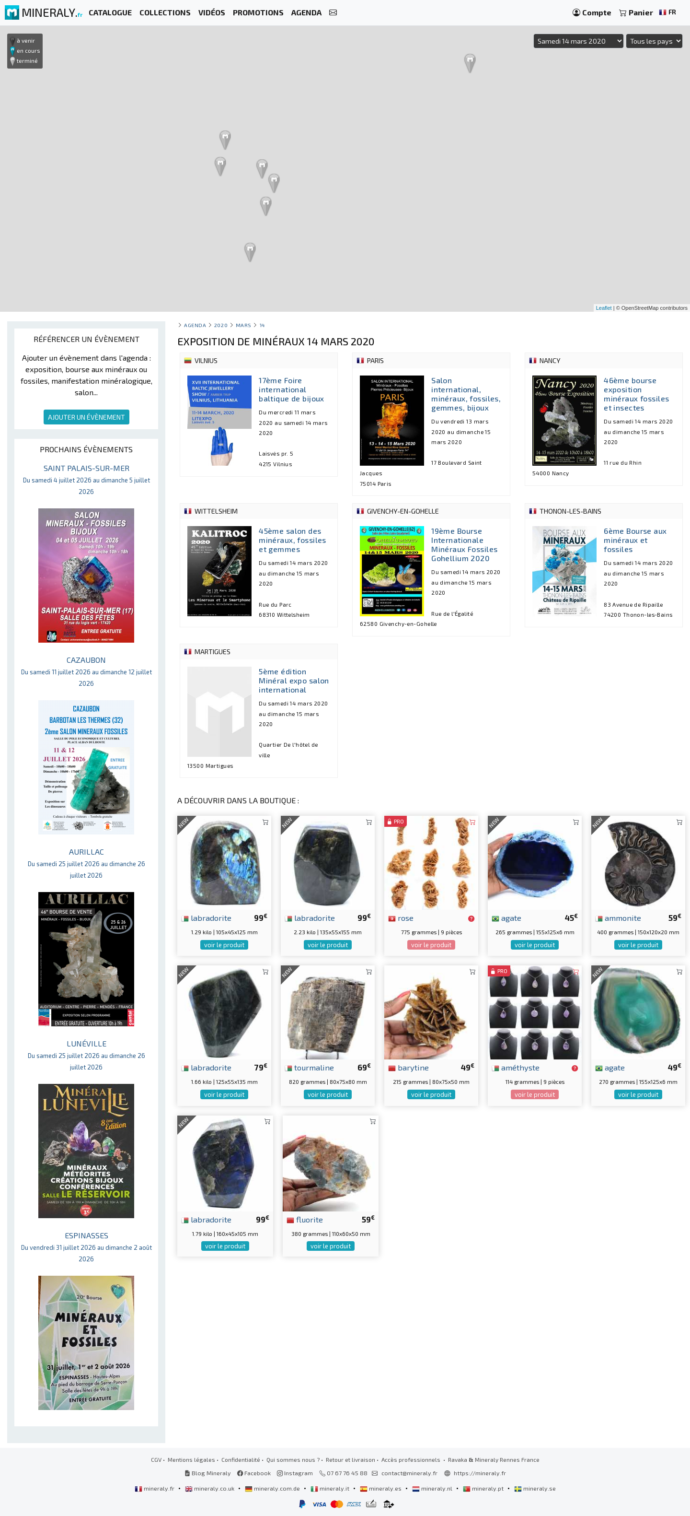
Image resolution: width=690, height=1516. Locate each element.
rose (401, 917)
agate (506, 917)
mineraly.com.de (273, 1488)
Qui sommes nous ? (293, 1459)
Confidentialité (240, 1459)
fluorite (305, 1219)
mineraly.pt (484, 1488)
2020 (221, 325)
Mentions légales (191, 1459)
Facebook (254, 1472)
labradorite (206, 917)
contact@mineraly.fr (409, 1472)
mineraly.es (381, 1488)
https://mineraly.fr (480, 1472)
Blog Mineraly (207, 1472)
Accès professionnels (411, 1459)
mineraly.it (330, 1488)
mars (244, 325)
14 (262, 325)
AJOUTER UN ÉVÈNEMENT (86, 417)
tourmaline (309, 1067)
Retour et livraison (350, 1459)
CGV (156, 1459)
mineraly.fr (155, 1488)
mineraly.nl (433, 1488)
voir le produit (224, 945)
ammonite (618, 917)
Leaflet (604, 308)
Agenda (195, 325)
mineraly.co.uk (210, 1488)
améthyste (516, 1067)
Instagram (295, 1472)
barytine (408, 1067)
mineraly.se (535, 1488)
